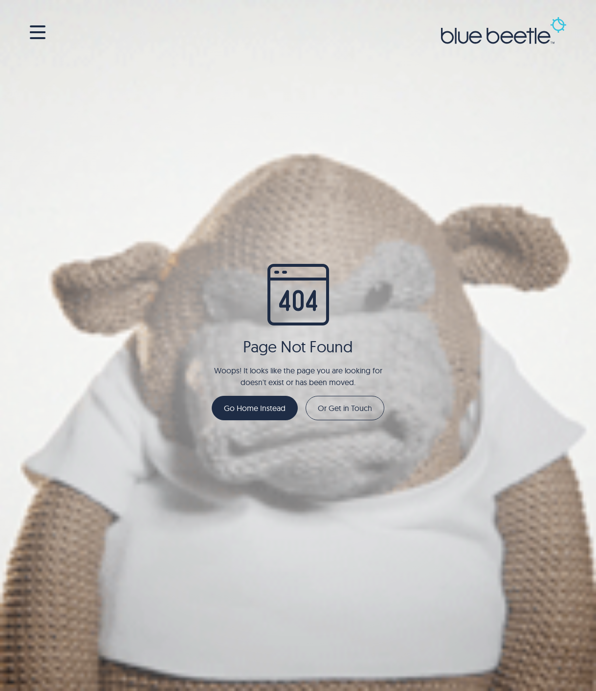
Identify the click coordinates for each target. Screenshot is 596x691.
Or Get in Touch (345, 408)
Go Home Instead (255, 408)
